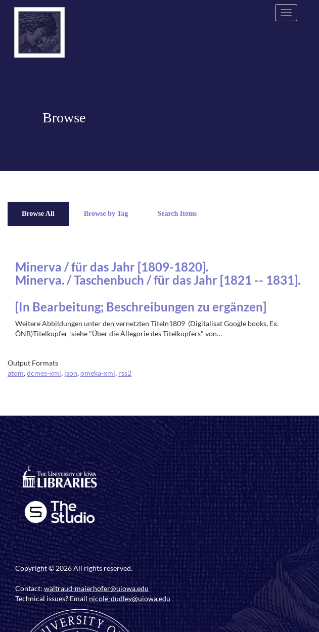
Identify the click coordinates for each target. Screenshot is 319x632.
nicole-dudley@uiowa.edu (129, 598)
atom (16, 373)
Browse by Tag (106, 213)
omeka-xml (97, 373)
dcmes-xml (44, 373)
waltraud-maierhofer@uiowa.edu (96, 588)
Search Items (177, 213)
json (70, 373)
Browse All (38, 213)
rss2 (124, 373)
